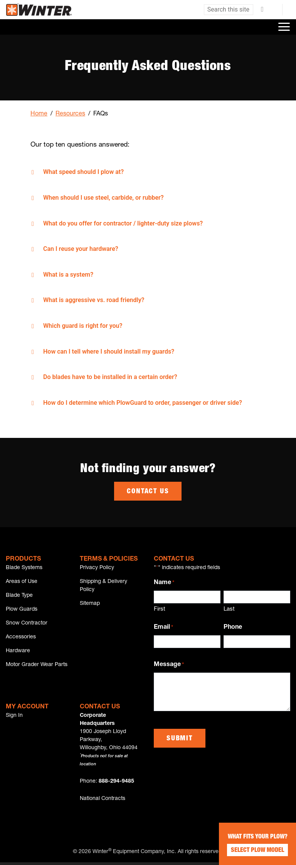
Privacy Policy (97, 567)
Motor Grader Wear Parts (36, 667)
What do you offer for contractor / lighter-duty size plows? (123, 223)
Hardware (18, 653)
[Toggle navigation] (284, 27)
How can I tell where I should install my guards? (108, 351)
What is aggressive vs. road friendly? (93, 300)
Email (163, 627)
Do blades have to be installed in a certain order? (110, 377)
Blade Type (19, 596)
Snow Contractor (26, 624)
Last (229, 609)
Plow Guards (21, 610)
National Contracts (102, 801)
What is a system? (68, 274)
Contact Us (148, 491)
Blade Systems (24, 567)
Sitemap (90, 604)
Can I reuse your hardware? (80, 248)
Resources (70, 114)
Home (38, 114)
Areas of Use (21, 581)
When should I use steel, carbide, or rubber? (103, 197)
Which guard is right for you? (82, 325)
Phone (233, 627)
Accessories (21, 638)
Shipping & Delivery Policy (103, 586)
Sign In (14, 718)
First (159, 609)
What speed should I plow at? (83, 171)
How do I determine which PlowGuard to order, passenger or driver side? (142, 402)
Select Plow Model (257, 851)
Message (169, 665)
